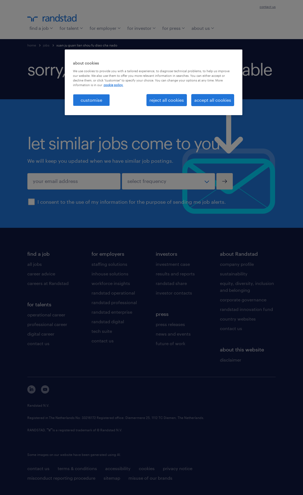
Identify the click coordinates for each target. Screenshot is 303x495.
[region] (153, 82)
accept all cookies (212, 100)
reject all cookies (166, 100)
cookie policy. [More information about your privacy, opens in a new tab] (113, 85)
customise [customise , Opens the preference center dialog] (91, 100)
